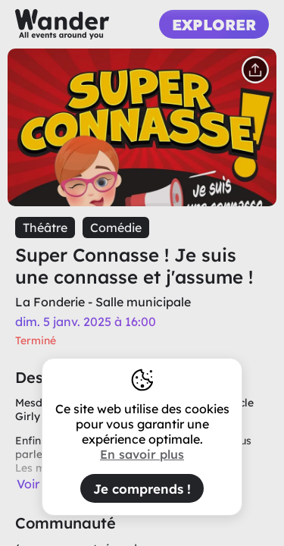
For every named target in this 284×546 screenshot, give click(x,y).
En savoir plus (142, 454)
